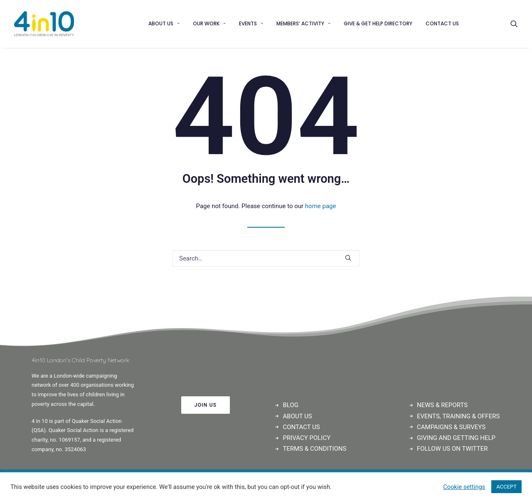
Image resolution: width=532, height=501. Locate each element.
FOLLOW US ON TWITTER (452, 448)
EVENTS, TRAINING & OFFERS (458, 416)
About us (164, 23)
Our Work (209, 23)
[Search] (514, 23)
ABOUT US (297, 416)
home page (320, 206)
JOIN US (206, 405)
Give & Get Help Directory (378, 23)
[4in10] (44, 23)
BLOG (291, 405)
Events (251, 23)
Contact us (442, 23)
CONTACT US (301, 427)
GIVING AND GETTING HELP (456, 438)
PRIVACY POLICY (307, 438)
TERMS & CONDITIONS (315, 448)
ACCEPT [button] (506, 487)
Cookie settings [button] (464, 487)
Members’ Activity (303, 23)
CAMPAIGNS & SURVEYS (451, 427)
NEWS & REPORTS (442, 405)
